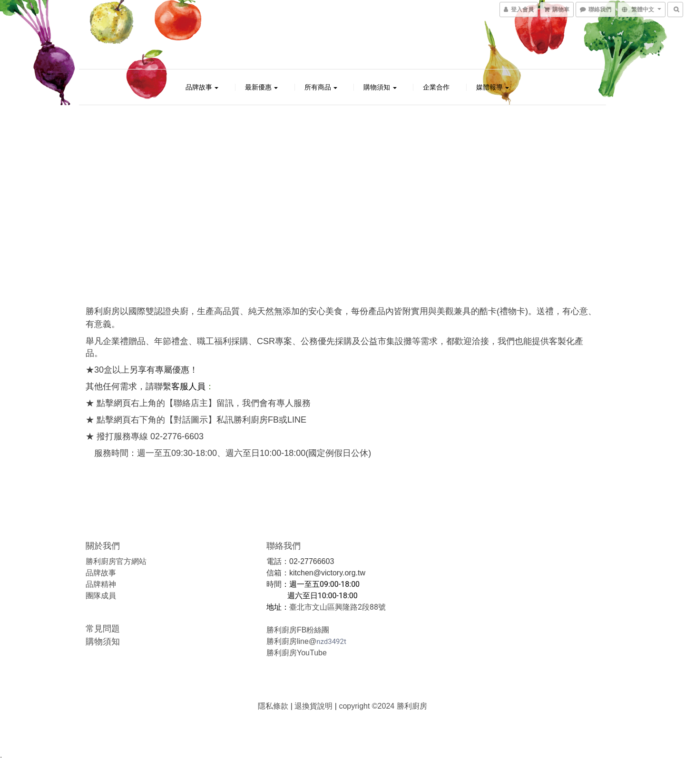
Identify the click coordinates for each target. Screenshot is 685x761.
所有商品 (321, 87)
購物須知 (380, 87)
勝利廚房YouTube (296, 653)
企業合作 (436, 87)
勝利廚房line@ (291, 641)
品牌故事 (202, 87)
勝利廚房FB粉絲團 (297, 630)
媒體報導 (492, 87)
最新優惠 (261, 87)
